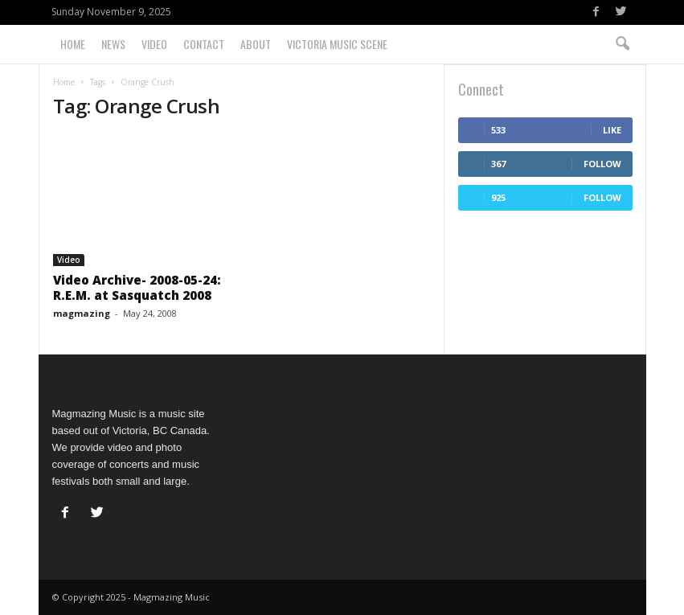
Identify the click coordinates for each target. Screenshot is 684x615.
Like (612, 130)
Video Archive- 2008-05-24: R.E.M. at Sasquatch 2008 (137, 287)
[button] (622, 44)
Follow (602, 164)
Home (72, 43)
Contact (203, 43)
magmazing (81, 313)
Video (154, 43)
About (255, 43)
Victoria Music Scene (337, 43)
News (113, 43)
